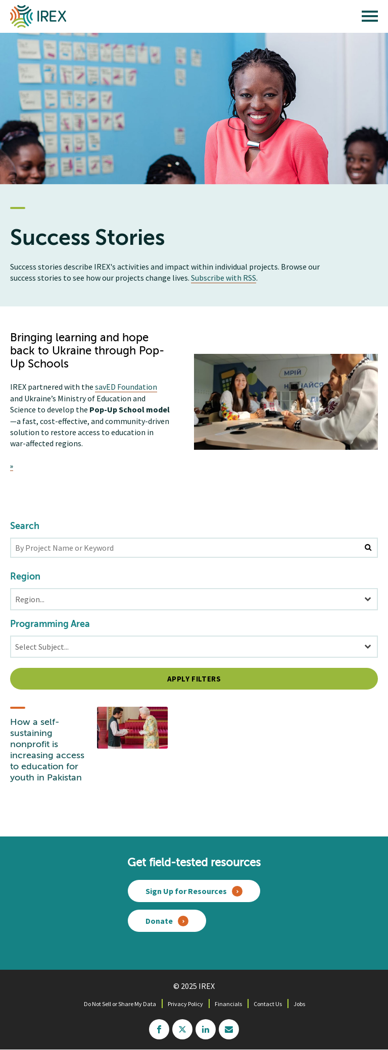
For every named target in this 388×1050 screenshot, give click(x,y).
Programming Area (50, 624)
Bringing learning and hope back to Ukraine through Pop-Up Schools (87, 351)
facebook (159, 1029)
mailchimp (229, 1029)
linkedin (206, 1029)
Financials (228, 1004)
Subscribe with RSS (223, 278)
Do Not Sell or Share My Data (120, 1004)
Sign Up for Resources (186, 891)
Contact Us (268, 1004)
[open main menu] (370, 19)
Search (24, 526)
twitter (182, 1029)
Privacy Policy (185, 1004)
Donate (159, 921)
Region (25, 577)
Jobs (299, 1004)
